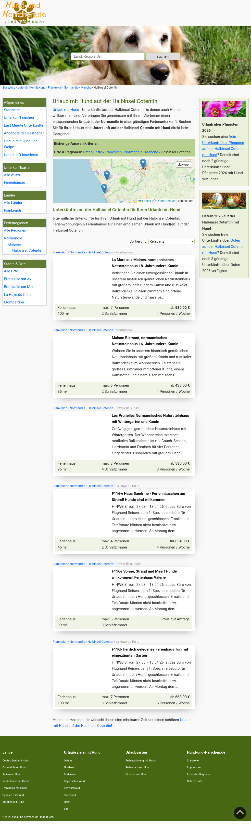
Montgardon (14, 302)
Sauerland (70, 798)
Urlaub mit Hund (66, 109)
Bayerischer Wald (74, 784)
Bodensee (70, 777)
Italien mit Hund (11, 777)
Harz (67, 805)
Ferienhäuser (14, 182)
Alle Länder (13, 202)
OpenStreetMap (166, 201)
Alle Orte (11, 271)
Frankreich (12, 210)
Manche (14, 245)
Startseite (12, 110)
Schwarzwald (72, 791)
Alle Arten (12, 175)
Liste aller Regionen (199, 777)
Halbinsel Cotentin (27, 250)
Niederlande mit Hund (15, 784)
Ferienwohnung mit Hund (141, 763)
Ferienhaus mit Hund (138, 770)
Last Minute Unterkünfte (23, 125)
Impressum (194, 770)
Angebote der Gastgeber (24, 133)
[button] (104, 188)
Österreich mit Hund (14, 770)
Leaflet (144, 201)
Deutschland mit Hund (15, 763)
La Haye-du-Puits (18, 294)
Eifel (66, 811)
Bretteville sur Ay (17, 279)
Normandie (13, 238)
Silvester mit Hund (136, 777)
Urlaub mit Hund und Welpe (21, 144)
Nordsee (69, 770)
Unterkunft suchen (19, 117)
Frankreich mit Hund (14, 791)
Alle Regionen (15, 230)
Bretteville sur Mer (19, 287)
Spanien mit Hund (13, 798)
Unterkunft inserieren (21, 155)
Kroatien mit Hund (13, 805)
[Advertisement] (224, 355)
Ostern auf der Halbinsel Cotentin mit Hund (223, 246)
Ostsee (68, 763)
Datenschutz (194, 784)
